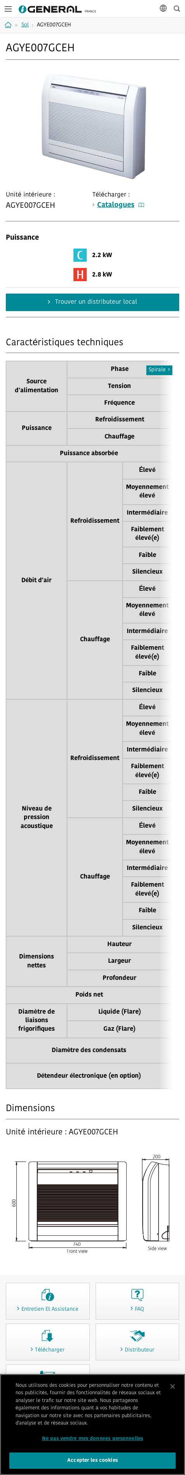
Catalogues (120, 205)
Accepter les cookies (92, 1462)
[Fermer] (172, 1387)
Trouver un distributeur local (95, 302)
